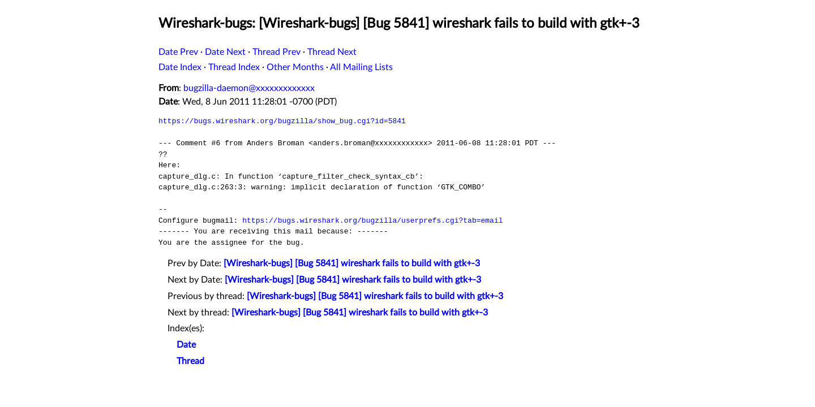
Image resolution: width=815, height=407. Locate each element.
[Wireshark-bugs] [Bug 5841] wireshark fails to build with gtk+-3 (352, 263)
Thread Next (332, 52)
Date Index (179, 67)
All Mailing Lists (361, 67)
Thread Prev (276, 52)
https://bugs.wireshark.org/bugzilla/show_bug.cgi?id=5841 (282, 121)
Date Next (225, 52)
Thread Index (234, 67)
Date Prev (178, 52)
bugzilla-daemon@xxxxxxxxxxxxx (249, 88)
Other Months (295, 67)
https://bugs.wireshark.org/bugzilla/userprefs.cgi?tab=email (372, 220)
